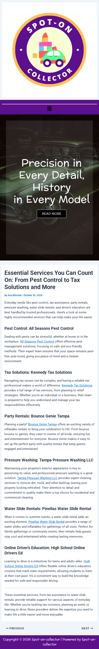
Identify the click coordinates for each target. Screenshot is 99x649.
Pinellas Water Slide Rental (46, 522)
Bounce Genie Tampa (42, 424)
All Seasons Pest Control (37, 341)
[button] (49, 108)
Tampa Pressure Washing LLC (37, 478)
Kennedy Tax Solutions (77, 385)
